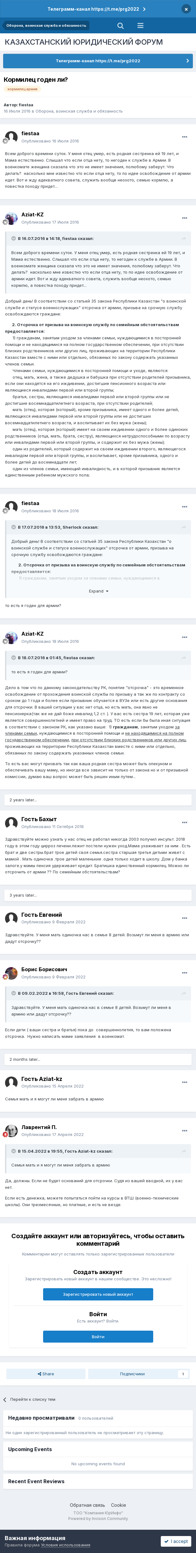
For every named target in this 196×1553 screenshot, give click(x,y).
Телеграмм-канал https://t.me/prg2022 (93, 9)
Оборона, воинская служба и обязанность (79, 111)
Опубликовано (50, 140)
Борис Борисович (44, 969)
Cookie (118, 1505)
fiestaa (26, 104)
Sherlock (72, 527)
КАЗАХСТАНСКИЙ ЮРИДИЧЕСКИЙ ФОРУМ (84, 42)
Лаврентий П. (39, 1127)
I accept (176, 1541)
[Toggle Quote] (14, 238)
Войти (98, 1336)
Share (46, 1373)
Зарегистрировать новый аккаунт (98, 1294)
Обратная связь (87, 1505)
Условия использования (65, 1544)
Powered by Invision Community (98, 1518)
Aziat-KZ (32, 214)
